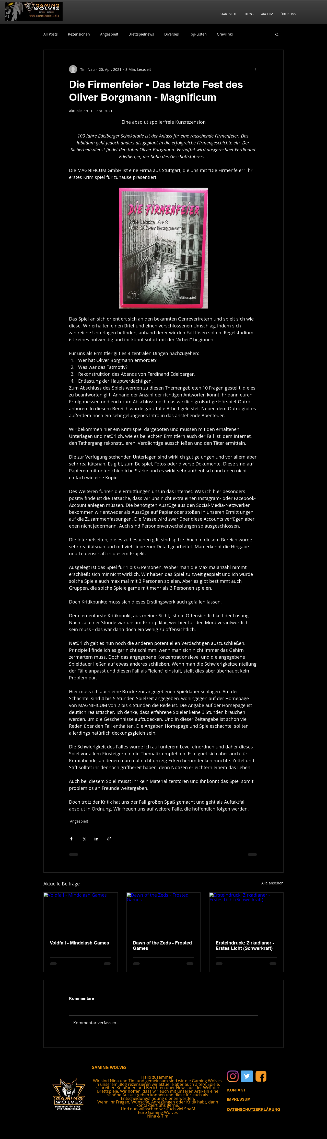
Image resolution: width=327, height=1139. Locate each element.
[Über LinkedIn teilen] (96, 838)
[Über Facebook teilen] (71, 838)
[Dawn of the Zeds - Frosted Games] (164, 913)
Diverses (171, 34)
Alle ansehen (272, 883)
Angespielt (109, 34)
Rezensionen (79, 34)
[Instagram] (233, 1076)
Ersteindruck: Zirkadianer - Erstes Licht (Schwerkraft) (245, 945)
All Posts (50, 34)
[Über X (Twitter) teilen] (83, 838)
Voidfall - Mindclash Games (79, 943)
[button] (277, 34)
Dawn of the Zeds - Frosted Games (162, 945)
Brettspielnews (141, 34)
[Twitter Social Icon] (247, 1076)
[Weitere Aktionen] (255, 69)
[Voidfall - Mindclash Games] (81, 913)
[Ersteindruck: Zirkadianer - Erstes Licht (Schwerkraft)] (246, 913)
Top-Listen (198, 34)
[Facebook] (261, 1076)
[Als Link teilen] (109, 838)
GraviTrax (225, 34)
